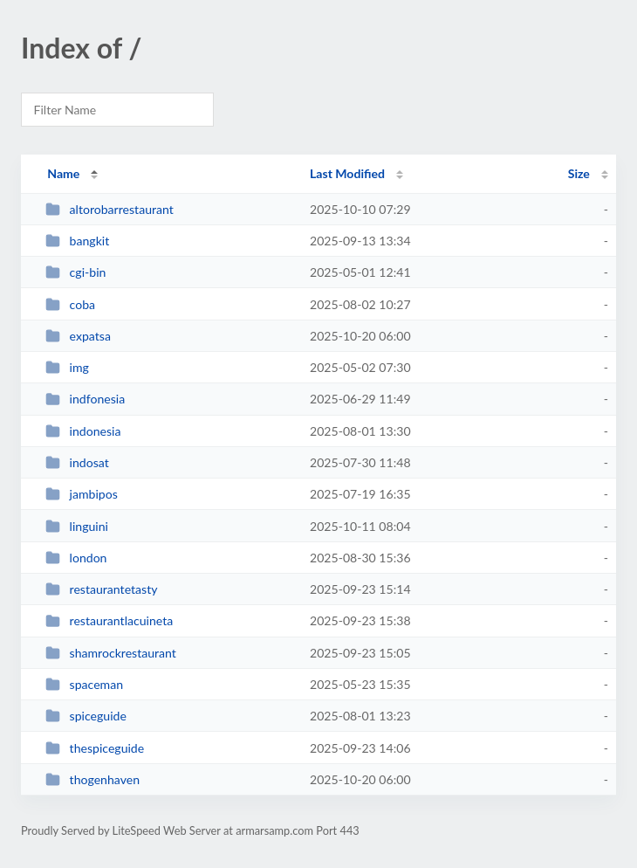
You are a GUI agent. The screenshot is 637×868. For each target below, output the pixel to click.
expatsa (78, 335)
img (67, 367)
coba (70, 304)
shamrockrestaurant (110, 652)
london (75, 557)
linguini (76, 526)
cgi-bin (75, 272)
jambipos (81, 493)
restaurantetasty (101, 589)
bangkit (77, 240)
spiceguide (86, 715)
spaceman (84, 684)
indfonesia (85, 398)
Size (579, 173)
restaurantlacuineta (109, 620)
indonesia (82, 431)
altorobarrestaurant (109, 209)
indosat (77, 462)
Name (63, 173)
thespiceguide (94, 748)
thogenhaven (92, 779)
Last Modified (347, 173)
